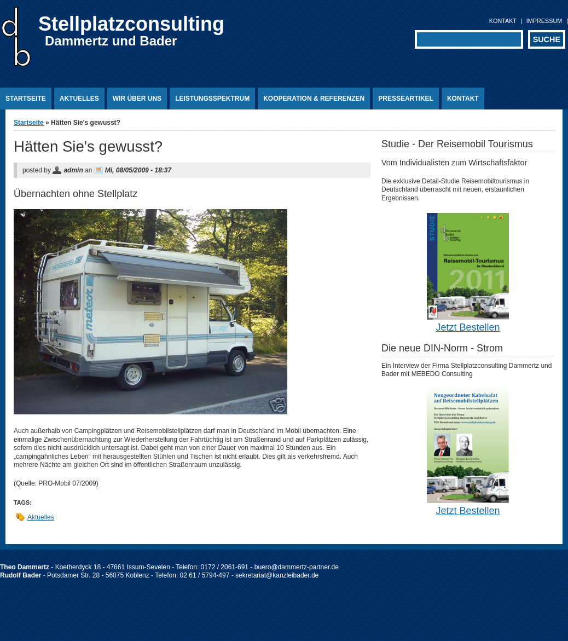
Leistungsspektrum (212, 98)
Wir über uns (137, 98)
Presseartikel (405, 98)
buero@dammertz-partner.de (296, 567)
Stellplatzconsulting (131, 24)
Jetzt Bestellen (468, 327)
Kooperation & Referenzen (313, 98)
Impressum (544, 21)
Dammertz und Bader (111, 40)
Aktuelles (79, 98)
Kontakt (503, 21)
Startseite (25, 98)
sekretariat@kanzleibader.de (276, 575)
